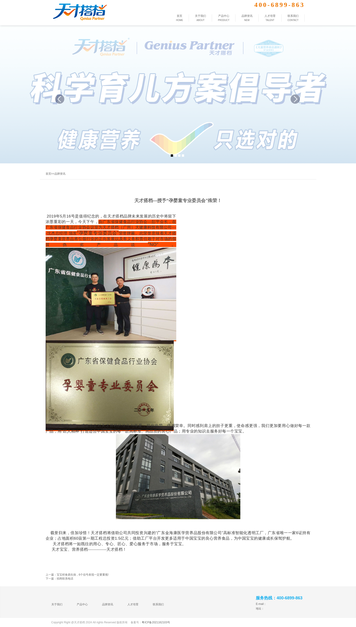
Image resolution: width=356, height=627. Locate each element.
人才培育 (132, 604)
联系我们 (158, 604)
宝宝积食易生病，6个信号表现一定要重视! (83, 574)
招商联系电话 (65, 578)
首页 (48, 173)
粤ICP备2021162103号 (156, 622)
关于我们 (56, 604)
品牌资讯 (59, 173)
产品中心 (82, 604)
